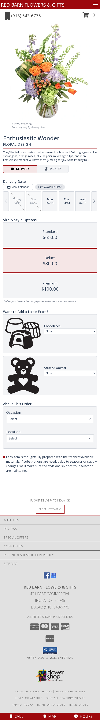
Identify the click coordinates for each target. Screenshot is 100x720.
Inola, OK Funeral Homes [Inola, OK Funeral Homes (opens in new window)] (33, 691)
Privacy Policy (23, 704)
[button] (89, 16)
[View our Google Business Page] (53, 577)
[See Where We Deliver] (50, 509)
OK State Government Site (65, 698)
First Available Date (50, 187)
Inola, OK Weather (29, 698)
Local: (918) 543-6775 (50, 607)
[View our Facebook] (47, 577)
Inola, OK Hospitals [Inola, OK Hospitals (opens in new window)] (70, 691)
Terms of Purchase (51, 704)
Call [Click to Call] (16, 716)
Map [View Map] (49, 716)
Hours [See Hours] (83, 716)
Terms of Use (78, 704)
